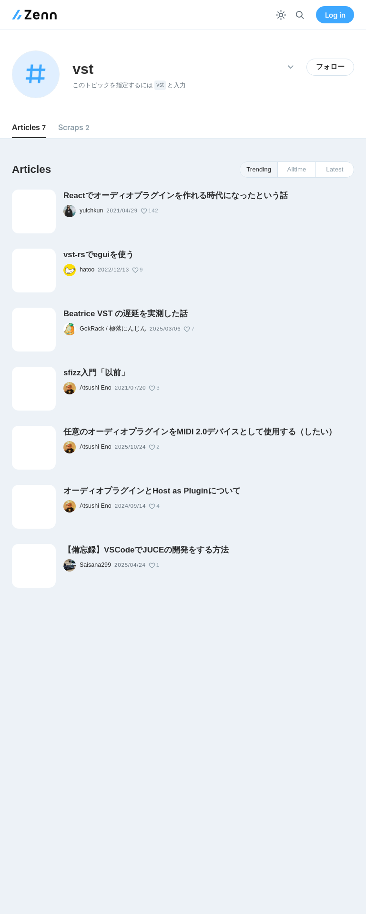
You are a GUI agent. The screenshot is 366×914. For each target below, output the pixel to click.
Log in (335, 15)
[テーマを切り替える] (281, 15)
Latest (334, 169)
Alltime (296, 169)
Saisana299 (95, 565)
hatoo (87, 269)
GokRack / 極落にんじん (113, 328)
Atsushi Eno (96, 387)
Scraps (74, 127)
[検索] (300, 15)
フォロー (330, 66)
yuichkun (91, 210)
